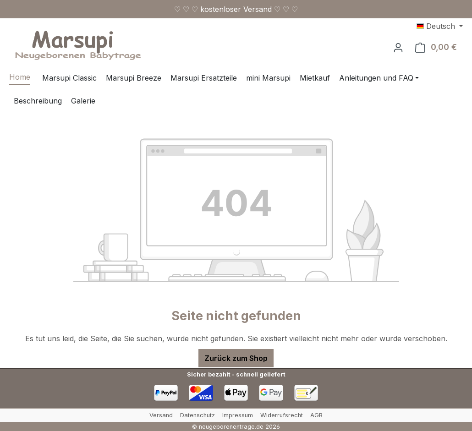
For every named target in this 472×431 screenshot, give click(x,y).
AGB (316, 415)
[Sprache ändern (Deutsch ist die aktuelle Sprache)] (440, 26)
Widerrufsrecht (281, 415)
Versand (161, 415)
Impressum (237, 415)
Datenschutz (197, 415)
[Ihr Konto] (398, 47)
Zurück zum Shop (236, 358)
